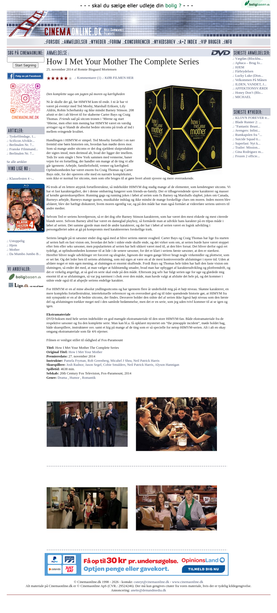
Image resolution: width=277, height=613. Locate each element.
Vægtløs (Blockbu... (249, 59)
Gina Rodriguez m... (249, 152)
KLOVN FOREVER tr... (252, 118)
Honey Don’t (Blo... (249, 93)
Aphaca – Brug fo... (248, 63)
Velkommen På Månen (251, 80)
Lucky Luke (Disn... (249, 76)
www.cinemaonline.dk (187, 582)
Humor (74, 378)
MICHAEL (243, 97)
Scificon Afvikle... (22, 141)
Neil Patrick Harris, (141, 365)
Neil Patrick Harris (146, 361)
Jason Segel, (94, 365)
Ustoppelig (16, 241)
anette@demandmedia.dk (148, 590)
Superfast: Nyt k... (247, 143)
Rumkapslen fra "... (248, 135)
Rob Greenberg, (99, 361)
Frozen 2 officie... (247, 156)
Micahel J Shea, (121, 361)
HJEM (239, 67)
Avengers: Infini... (247, 130)
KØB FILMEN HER (119, 78)
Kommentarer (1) (89, 78)
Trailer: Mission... (247, 147)
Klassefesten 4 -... (21, 178)
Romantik (88, 378)
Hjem (13, 245)
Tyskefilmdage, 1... (22, 136)
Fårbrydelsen (244, 71)
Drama (62, 378)
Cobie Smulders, (115, 365)
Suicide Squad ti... (247, 139)
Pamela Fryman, (76, 361)
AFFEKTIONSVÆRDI (251, 88)
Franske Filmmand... (23, 149)
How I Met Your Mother (86, 352)
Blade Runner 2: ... (248, 122)
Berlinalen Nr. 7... (21, 145)
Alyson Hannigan (167, 365)
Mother (14, 250)
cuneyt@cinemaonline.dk (151, 582)
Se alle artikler (17, 162)
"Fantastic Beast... (247, 126)
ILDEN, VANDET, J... (250, 84)
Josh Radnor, (76, 365)
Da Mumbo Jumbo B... (25, 254)
